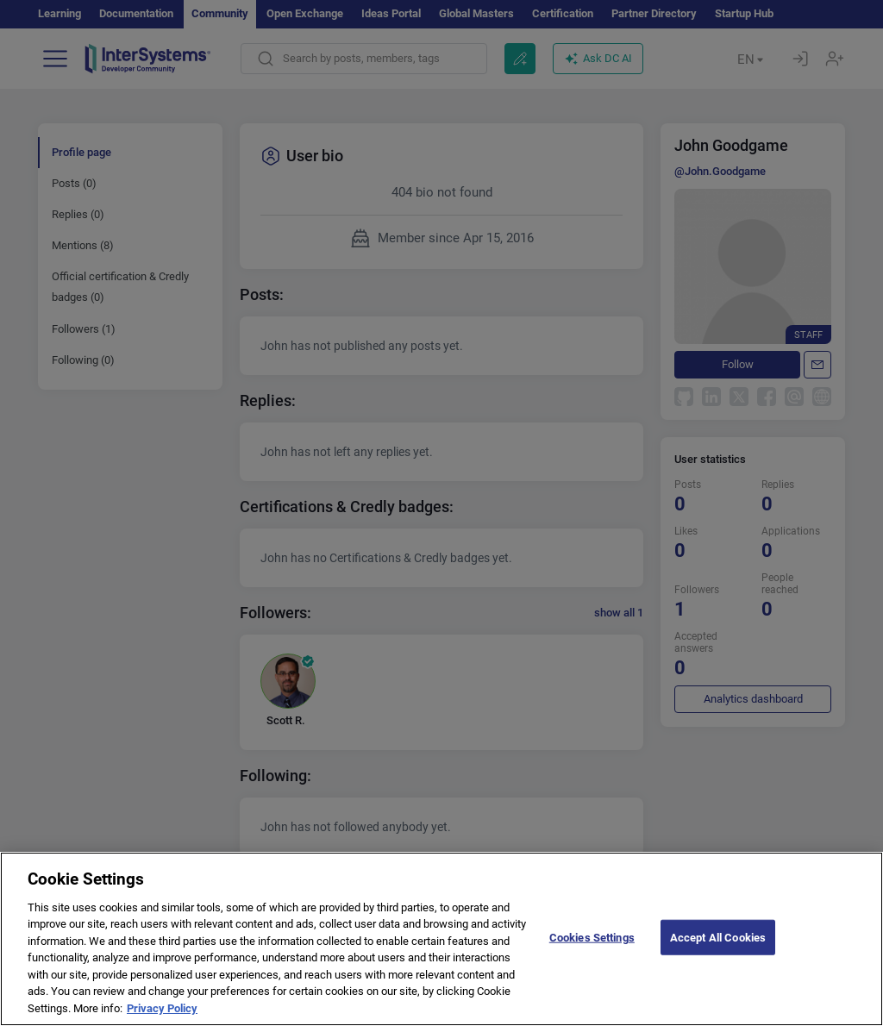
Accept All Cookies (718, 952)
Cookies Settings (592, 952)
